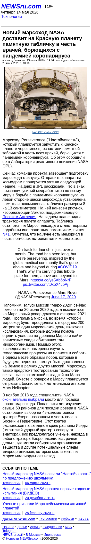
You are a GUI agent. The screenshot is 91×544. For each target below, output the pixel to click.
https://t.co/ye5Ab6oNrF (51, 280)
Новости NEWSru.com (23, 538)
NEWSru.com (21, 6)
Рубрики (67, 519)
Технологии (11, 16)
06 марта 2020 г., (38, 483)
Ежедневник (52, 527)
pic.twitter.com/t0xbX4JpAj (45, 284)
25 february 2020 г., (40, 513)
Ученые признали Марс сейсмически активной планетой (44, 506)
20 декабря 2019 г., (40, 498)
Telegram (9, 531)
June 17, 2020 (63, 297)
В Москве (33, 535)
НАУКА (83, 519)
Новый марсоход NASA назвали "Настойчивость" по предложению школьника (46, 476)
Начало (8, 527)
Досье (22, 527)
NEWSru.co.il (12, 535)
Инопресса (52, 535)
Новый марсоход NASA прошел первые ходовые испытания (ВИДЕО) (46, 491)
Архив (35, 527)
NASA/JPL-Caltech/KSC (46, 132)
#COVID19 (67, 267)
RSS (68, 527)
